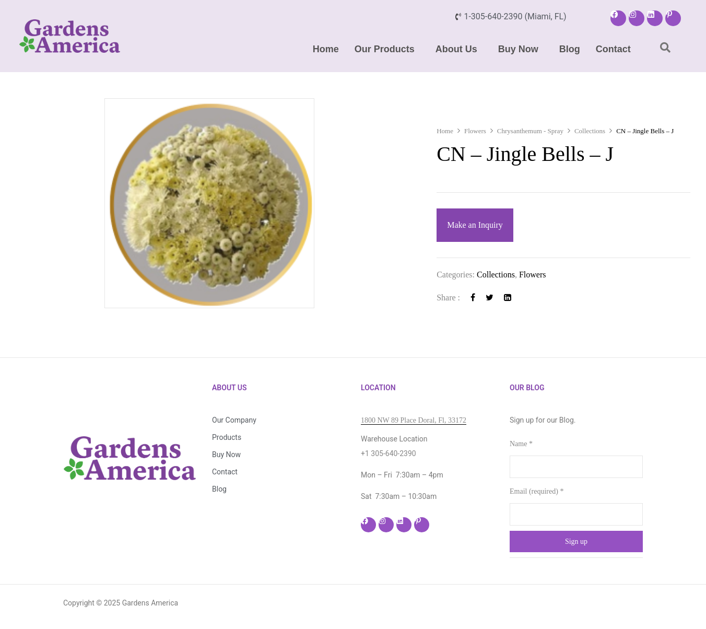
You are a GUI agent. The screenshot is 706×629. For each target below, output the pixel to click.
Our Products (385, 49)
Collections (589, 131)
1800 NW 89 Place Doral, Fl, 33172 (413, 420)
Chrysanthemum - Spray (530, 131)
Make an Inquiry (475, 224)
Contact (613, 49)
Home (326, 49)
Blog (569, 49)
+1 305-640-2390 (388, 453)
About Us (456, 49)
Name (521, 444)
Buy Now (518, 49)
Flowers (475, 131)
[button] (387, 49)
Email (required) (536, 491)
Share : (448, 297)
